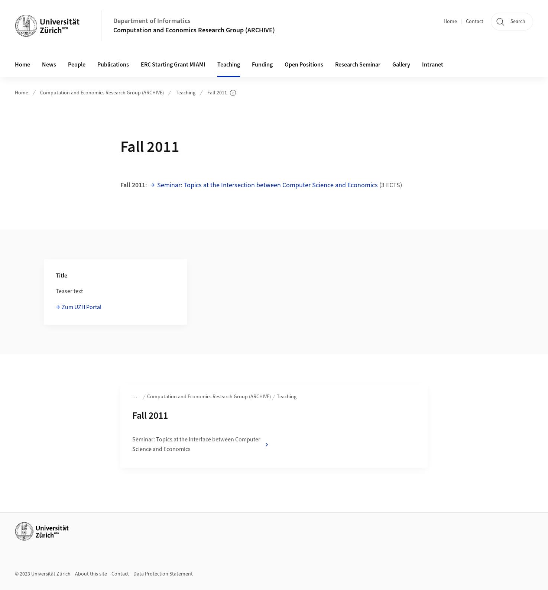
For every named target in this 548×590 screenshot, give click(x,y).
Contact (474, 21)
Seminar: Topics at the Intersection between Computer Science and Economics (267, 185)
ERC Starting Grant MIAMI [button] (173, 65)
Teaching (185, 93)
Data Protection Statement (163, 574)
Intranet (432, 65)
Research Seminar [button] (357, 65)
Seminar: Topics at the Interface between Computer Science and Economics (200, 444)
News (49, 65)
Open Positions (304, 65)
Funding (262, 65)
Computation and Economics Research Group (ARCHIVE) (194, 30)
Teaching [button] (228, 65)
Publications (113, 65)
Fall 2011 (221, 93)
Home (450, 21)
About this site (91, 574)
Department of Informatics (152, 21)
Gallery (401, 65)
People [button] (76, 65)
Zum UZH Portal (81, 307)
